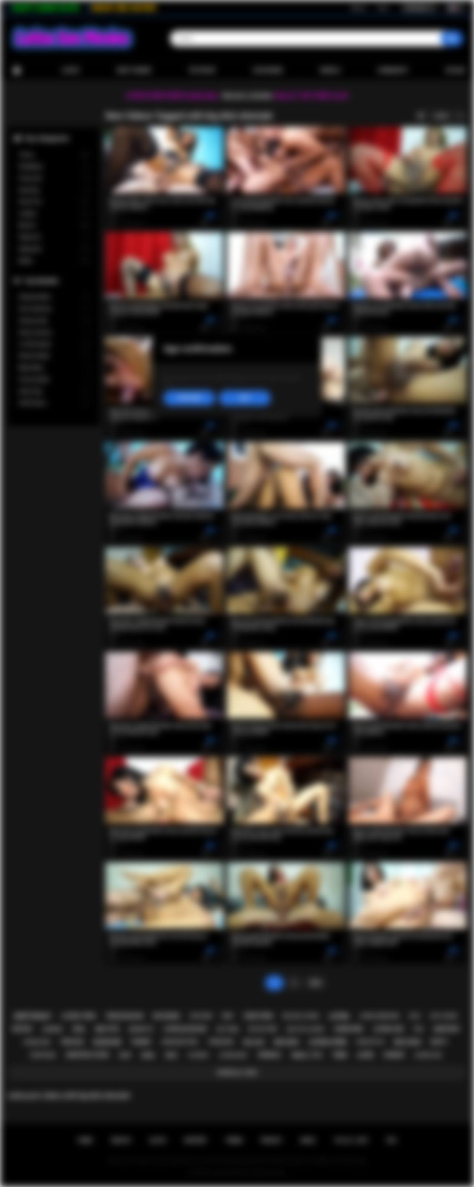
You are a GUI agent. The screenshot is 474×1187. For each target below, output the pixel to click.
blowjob (107, 1042)
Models (330, 70)
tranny (141, 1042)
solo (414, 1016)
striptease (43, 1055)
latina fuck (428, 1055)
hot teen (227, 1029)
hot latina (444, 1016)
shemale (269, 1055)
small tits (306, 1055)
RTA (392, 1140)
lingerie (52, 1029)
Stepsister (54, 249)
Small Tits (54, 202)
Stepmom (54, 237)
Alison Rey (54, 391)
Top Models (41, 281)
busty (439, 1042)
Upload (455, 70)
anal (148, 1055)
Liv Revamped (54, 344)
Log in (383, 7)
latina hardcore (379, 1016)
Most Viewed (134, 70)
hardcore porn (179, 1042)
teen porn (258, 1016)
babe (125, 1055)
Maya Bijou (54, 368)
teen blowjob (124, 1016)
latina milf (233, 1055)
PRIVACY (271, 1140)
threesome (220, 1042)
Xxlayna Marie (54, 297)
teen (339, 1055)
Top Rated (201, 70)
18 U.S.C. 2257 (351, 1140)
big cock (407, 1042)
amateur (446, 1029)
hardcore (348, 1029)
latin (365, 1055)
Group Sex (54, 178)
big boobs (166, 1016)
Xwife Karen (54, 403)
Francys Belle (54, 379)
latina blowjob (184, 1029)
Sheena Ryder (54, 356)
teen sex (72, 1042)
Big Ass (54, 225)
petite (22, 1029)
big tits (107, 1029)
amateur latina (87, 1055)
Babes (54, 261)
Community (392, 70)
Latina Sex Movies (229, 1172)
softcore (201, 1016)
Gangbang (54, 166)
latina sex (388, 1029)
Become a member (248, 95)
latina (339, 1016)
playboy (198, 1055)
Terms (234, 1140)
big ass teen (262, 1029)
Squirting (54, 190)
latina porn (327, 1042)
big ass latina (301, 1016)
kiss (418, 1029)
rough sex (37, 1042)
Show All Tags (237, 1073)
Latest (70, 70)
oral (79, 1029)
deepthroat (32, 1016)
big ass (253, 1042)
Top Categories (46, 138)
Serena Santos (54, 332)
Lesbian (54, 214)
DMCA (308, 1140)
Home (16, 70)
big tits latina (305, 1029)
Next (315, 983)
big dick (286, 1042)
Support (195, 1140)
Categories (268, 70)
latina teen (78, 1016)
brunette (141, 1029)
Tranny (54, 155)
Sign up (358, 7)
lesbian (393, 1055)
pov (227, 1016)
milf (172, 1055)
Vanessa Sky (54, 321)
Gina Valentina (54, 309)
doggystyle (370, 1042)
